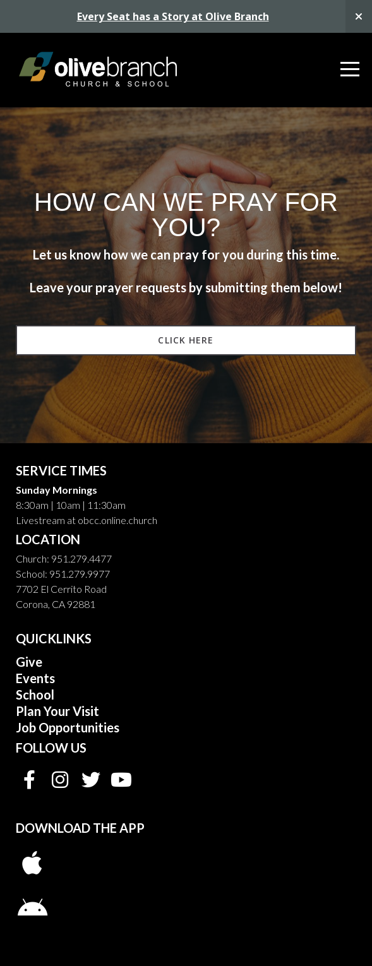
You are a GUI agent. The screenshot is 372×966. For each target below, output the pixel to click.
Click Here (185, 340)
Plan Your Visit (57, 711)
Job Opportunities (67, 727)
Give (29, 661)
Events (35, 678)
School (36, 694)
